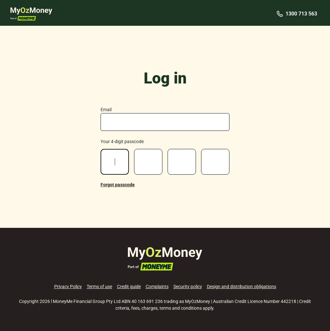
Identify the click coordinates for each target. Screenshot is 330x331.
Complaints (157, 286)
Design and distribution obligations (241, 286)
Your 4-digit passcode (122, 141)
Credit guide (129, 286)
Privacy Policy (68, 286)
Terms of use (99, 286)
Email (106, 109)
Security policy (187, 286)
